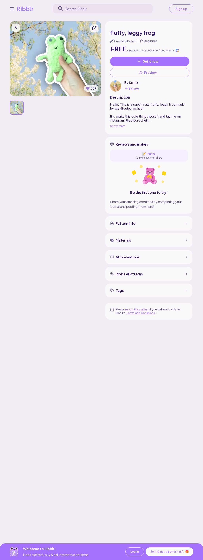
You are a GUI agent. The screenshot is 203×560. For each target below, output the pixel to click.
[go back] (16, 28)
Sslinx (133, 82)
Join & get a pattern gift (169, 551)
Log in (134, 551)
